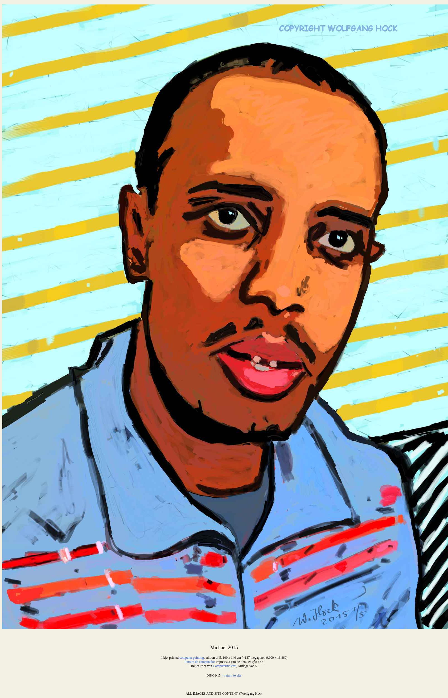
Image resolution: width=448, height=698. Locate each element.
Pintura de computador (199, 662)
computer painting (191, 658)
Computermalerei (224, 666)
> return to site (231, 675)
